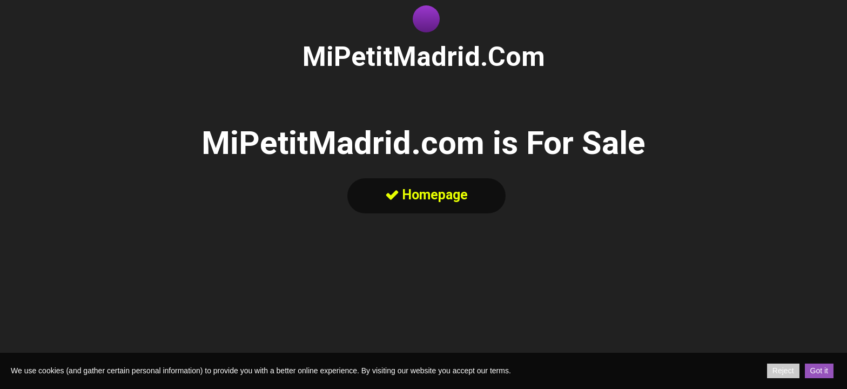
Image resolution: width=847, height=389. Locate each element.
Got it (819, 370)
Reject (783, 370)
